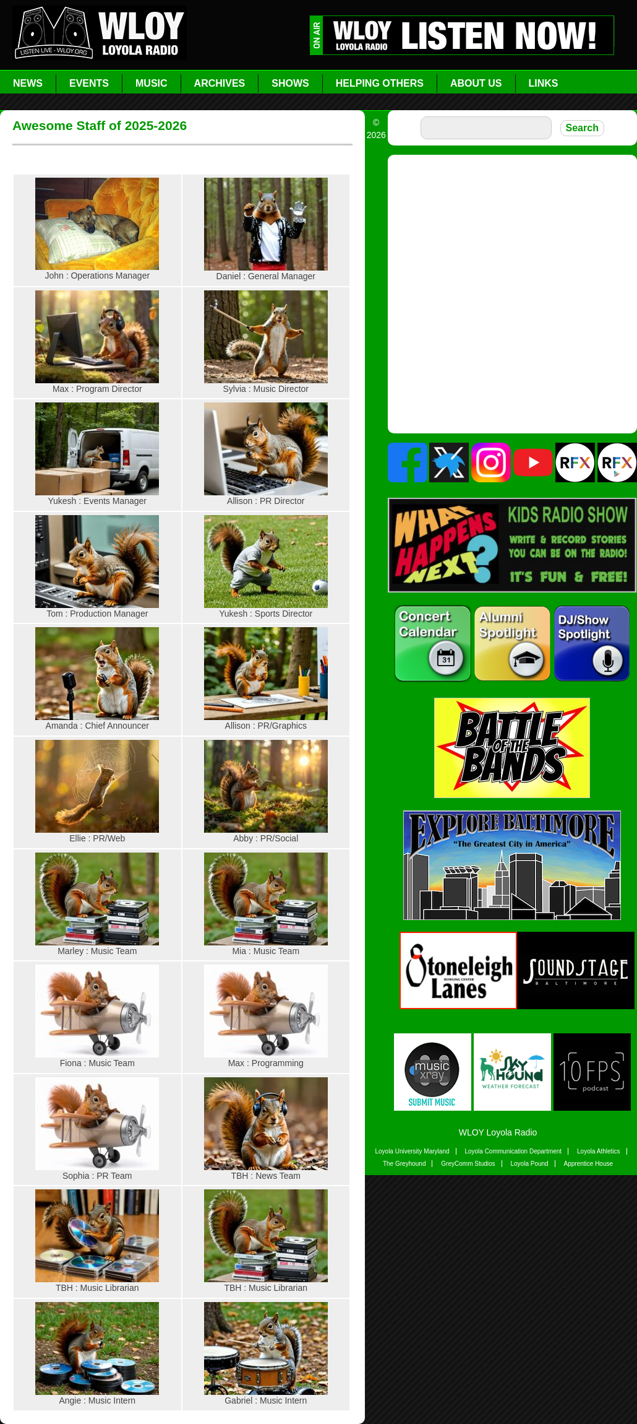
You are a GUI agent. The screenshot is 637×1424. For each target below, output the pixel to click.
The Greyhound (404, 1163)
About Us (476, 83)
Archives (220, 83)
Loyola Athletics (598, 1151)
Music (151, 83)
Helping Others (380, 83)
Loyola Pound (529, 1163)
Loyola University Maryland (412, 1151)
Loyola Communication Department (513, 1151)
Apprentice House (588, 1163)
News (28, 83)
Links (543, 83)
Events (89, 83)
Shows (290, 83)
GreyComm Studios (468, 1163)
